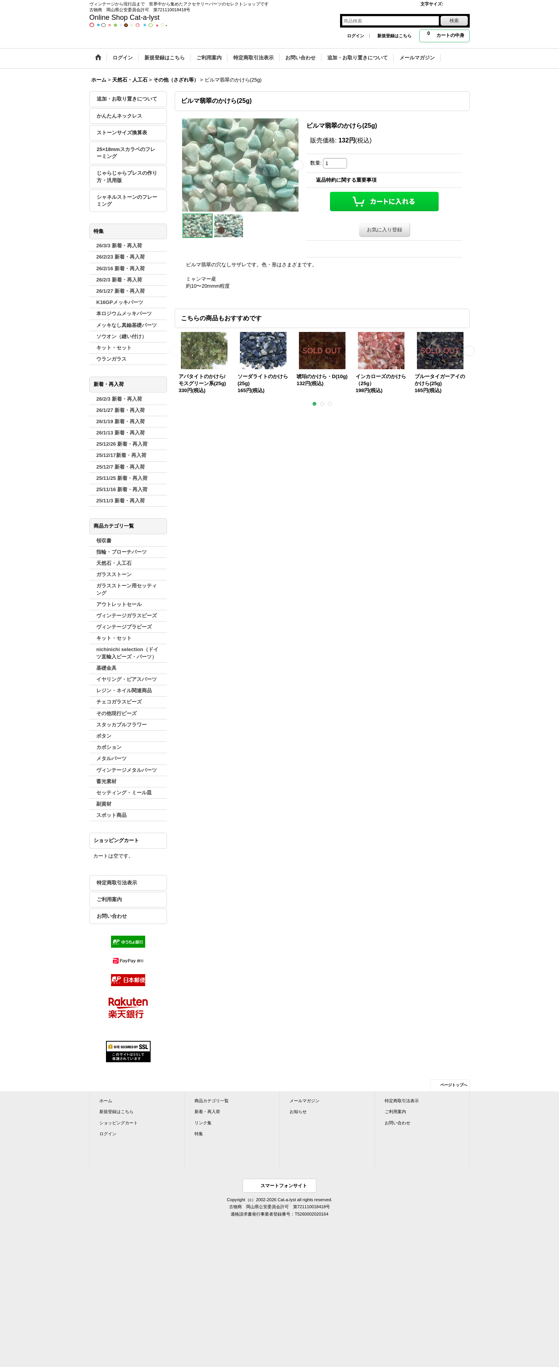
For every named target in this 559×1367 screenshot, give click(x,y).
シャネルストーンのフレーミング (127, 200)
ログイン (355, 35)
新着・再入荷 (207, 1111)
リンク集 (203, 1122)
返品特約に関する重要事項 (346, 180)
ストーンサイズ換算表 (122, 132)
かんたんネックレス (119, 116)
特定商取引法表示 (117, 883)
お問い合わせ (112, 916)
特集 (198, 1133)
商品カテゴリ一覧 (211, 1100)
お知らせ (298, 1111)
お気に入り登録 (384, 230)
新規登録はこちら (394, 35)
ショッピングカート (118, 1122)
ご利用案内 (109, 899)
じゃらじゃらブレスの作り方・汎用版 (127, 176)
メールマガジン (304, 1100)
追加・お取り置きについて (127, 99)
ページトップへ (453, 1085)
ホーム (105, 1100)
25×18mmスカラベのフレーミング (126, 152)
